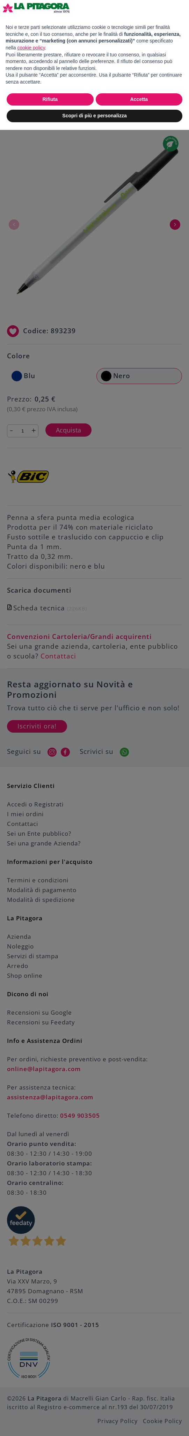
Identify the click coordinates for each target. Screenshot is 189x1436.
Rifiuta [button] (50, 99)
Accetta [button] (139, 99)
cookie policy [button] (31, 47)
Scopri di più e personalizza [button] (94, 115)
